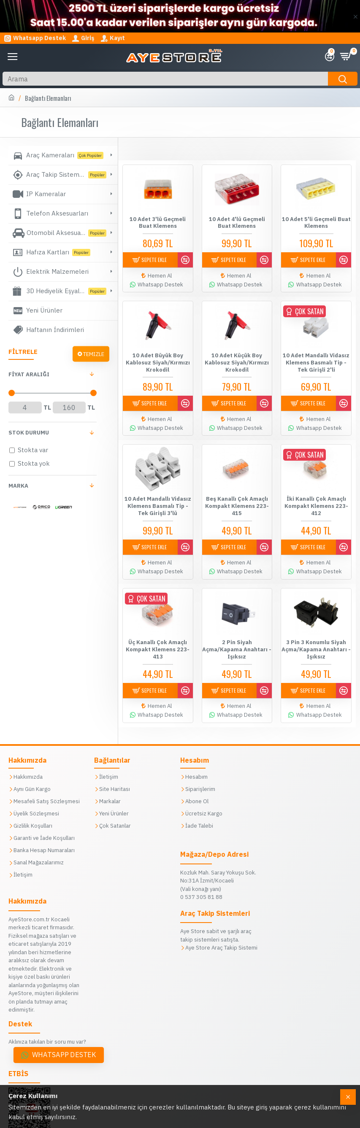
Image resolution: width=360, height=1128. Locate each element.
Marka (18, 485)
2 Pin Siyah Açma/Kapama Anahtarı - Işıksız (236, 643)
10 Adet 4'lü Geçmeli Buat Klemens (237, 223)
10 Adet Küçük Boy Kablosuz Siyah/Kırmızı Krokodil (237, 360)
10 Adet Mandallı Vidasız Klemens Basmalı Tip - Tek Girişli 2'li (316, 360)
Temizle (93, 353)
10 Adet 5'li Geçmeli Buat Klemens (316, 223)
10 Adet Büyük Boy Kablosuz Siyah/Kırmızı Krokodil (158, 360)
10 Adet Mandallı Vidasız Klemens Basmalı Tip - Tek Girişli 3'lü (158, 502)
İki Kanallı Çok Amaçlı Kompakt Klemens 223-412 (316, 502)
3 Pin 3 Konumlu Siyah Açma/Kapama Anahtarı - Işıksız (316, 643)
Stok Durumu (28, 432)
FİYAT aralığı (28, 374)
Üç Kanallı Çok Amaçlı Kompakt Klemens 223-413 (157, 643)
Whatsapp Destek (64, 1010)
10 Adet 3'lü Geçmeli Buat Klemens (158, 223)
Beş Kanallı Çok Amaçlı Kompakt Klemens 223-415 (237, 502)
